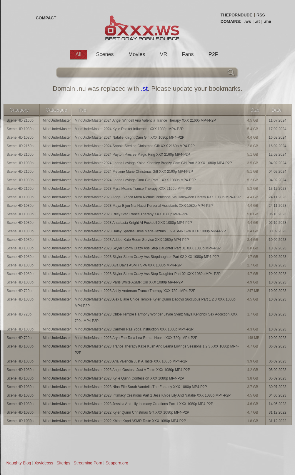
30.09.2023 (277, 231)
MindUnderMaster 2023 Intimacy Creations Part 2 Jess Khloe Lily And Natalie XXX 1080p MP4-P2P (153, 395)
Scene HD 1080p (20, 129)
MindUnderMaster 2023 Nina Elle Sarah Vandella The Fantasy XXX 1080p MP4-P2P (141, 387)
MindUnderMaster (57, 120)
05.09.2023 (277, 370)
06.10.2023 (277, 214)
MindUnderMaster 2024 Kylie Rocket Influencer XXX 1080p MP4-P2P (129, 129)
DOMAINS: (231, 21)
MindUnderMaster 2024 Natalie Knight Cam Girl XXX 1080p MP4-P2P (129, 137)
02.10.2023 (277, 223)
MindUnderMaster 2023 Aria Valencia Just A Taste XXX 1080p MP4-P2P (131, 361)
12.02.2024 (277, 154)
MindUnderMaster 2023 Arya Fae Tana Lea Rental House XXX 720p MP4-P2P (136, 338)
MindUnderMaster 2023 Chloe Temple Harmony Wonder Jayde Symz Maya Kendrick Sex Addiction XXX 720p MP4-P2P (156, 317)
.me (267, 21)
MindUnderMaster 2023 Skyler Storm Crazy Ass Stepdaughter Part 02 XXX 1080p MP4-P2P (147, 257)
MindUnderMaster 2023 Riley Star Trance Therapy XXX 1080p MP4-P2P (132, 214)
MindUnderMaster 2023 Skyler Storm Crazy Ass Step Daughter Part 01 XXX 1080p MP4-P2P (148, 248)
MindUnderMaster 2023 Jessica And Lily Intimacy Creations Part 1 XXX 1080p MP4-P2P (144, 404)
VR (163, 54)
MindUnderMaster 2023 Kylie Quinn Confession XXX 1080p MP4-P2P (129, 378)
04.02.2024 (277, 163)
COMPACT (46, 18)
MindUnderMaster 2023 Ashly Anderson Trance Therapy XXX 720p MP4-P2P (135, 291)
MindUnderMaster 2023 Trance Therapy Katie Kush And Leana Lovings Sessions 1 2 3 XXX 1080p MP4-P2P (157, 349)
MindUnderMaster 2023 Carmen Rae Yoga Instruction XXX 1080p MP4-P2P (134, 329)
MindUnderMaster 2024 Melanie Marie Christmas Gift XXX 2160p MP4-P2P (134, 171)
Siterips (63, 463)
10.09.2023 (277, 240)
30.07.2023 (277, 387)
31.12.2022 (277, 412)
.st (257, 21)
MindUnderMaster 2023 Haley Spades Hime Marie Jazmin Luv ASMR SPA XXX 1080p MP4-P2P (150, 231)
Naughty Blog (18, 463)
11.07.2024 (277, 120)
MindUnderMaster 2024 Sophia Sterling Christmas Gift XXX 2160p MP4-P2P (135, 146)
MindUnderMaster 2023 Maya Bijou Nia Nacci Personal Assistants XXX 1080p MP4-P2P (144, 206)
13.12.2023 (277, 189)
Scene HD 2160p (20, 120)
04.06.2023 (277, 395)
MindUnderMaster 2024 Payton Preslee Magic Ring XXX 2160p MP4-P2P (132, 154)
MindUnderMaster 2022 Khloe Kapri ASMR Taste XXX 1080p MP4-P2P (130, 421)
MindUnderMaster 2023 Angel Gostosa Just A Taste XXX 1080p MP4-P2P (132, 370)
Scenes (105, 54)
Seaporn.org (117, 463)
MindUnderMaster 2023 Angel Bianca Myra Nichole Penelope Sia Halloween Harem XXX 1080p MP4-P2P (158, 197)
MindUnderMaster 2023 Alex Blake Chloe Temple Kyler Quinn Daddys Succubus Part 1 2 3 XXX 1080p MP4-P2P (155, 302)
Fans (188, 54)
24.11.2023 (277, 197)
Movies (137, 54)
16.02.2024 (277, 137)
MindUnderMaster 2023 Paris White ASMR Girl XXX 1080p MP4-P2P (129, 282)
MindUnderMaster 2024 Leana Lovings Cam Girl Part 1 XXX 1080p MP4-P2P (135, 180)
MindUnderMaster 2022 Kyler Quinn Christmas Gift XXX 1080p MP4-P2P (132, 412)
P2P (214, 54)
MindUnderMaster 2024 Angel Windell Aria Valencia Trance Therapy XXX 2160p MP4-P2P (145, 120)
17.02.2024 (277, 129)
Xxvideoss (43, 463)
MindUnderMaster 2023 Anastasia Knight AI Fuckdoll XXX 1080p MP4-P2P (133, 223)
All (78, 54)
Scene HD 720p (19, 291)
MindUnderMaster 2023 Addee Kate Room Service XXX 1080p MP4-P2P (132, 240)
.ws (247, 21)
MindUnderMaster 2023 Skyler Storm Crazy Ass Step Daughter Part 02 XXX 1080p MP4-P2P (148, 274)
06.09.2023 (277, 346)
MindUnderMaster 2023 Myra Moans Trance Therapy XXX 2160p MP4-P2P (134, 189)
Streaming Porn (88, 463)
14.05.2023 (277, 404)
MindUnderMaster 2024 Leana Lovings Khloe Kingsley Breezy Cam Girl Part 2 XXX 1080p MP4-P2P (153, 163)
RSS (260, 15)
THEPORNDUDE (236, 15)
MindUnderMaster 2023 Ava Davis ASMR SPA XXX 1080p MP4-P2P (128, 265)
